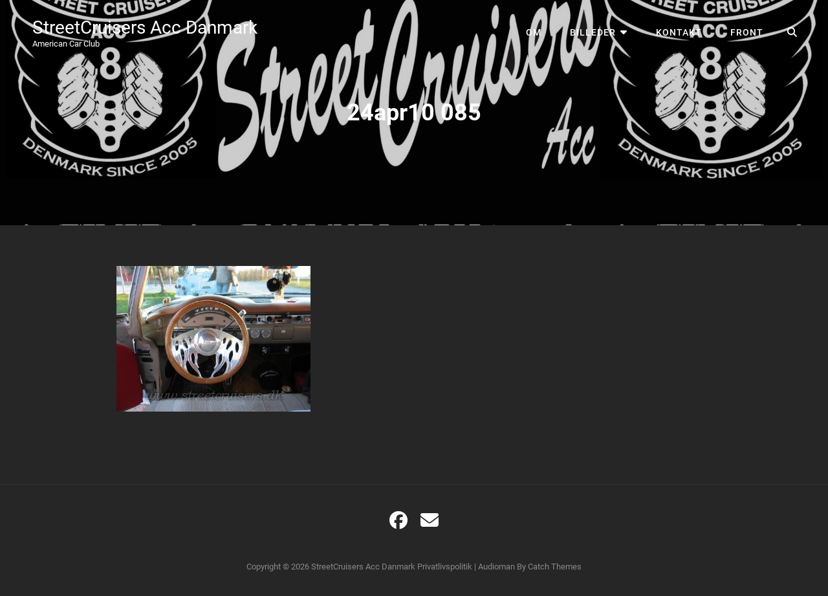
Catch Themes (555, 566)
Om (533, 32)
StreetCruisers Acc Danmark (144, 27)
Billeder (593, 32)
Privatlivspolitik (444, 566)
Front (746, 32)
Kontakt (679, 32)
